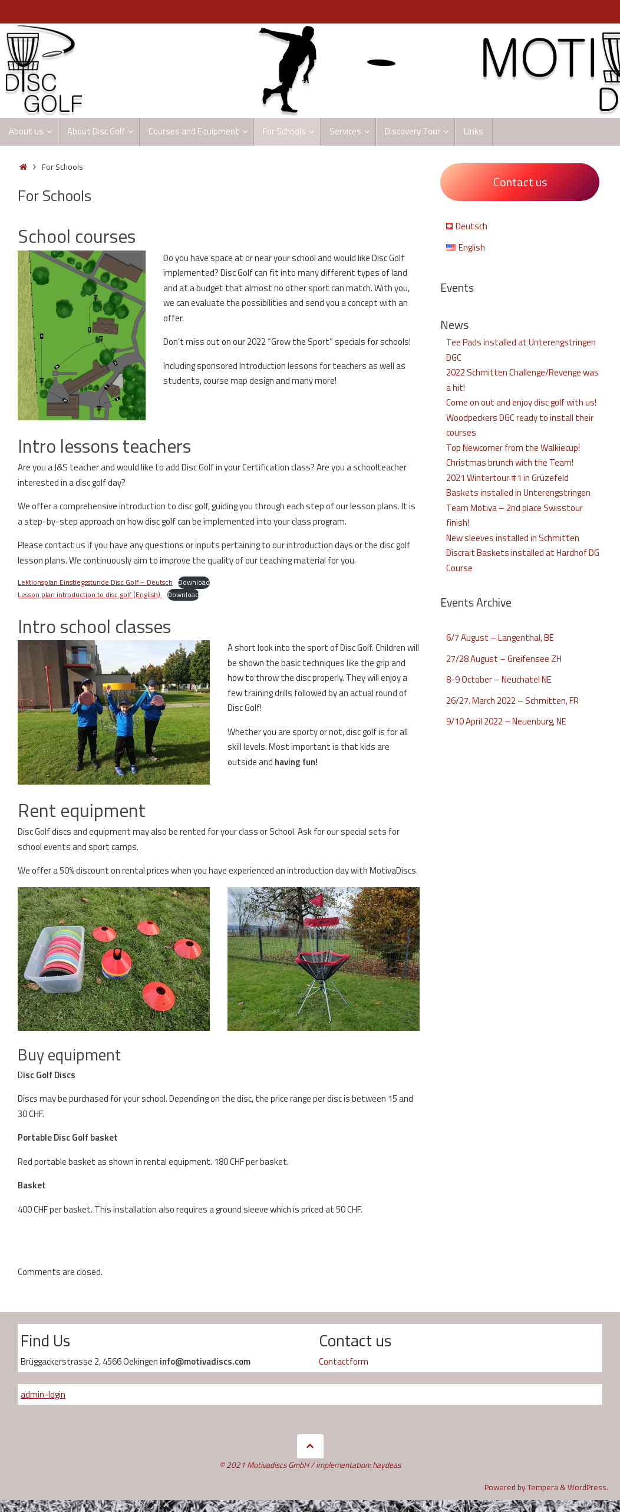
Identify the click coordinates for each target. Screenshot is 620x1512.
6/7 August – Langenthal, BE (500, 637)
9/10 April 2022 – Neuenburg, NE (506, 721)
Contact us (520, 182)
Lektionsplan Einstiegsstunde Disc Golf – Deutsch (95, 582)
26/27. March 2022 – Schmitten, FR (512, 700)
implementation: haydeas (358, 1465)
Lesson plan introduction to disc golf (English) (90, 594)
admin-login (43, 1394)
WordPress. (588, 1487)
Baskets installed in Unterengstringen (518, 492)
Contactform (343, 1361)
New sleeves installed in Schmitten (512, 538)
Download (194, 582)
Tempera (542, 1487)
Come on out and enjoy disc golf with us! (521, 402)
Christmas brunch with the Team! (509, 462)
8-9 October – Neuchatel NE (499, 679)
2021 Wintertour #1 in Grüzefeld (507, 478)
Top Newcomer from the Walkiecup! (513, 447)
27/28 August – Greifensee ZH (504, 659)
